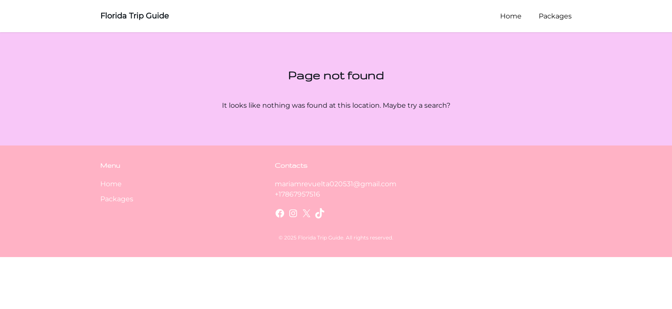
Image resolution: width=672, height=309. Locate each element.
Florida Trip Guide (134, 16)
